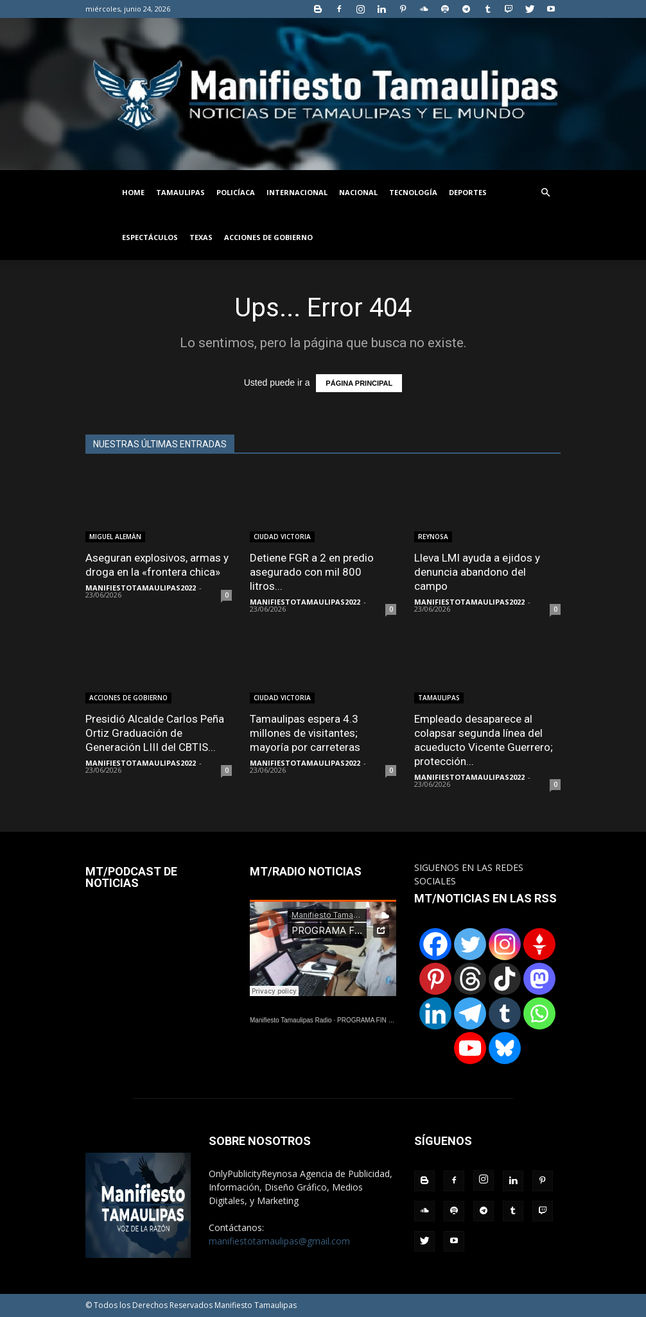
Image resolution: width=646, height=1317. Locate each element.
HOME (133, 192)
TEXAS (201, 237)
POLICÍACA (235, 192)
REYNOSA (433, 536)
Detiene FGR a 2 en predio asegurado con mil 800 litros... (312, 571)
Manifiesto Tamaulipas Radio (291, 1020)
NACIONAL (358, 192)
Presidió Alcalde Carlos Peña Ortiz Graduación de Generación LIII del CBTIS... (154, 732)
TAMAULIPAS (180, 192)
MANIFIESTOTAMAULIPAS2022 (140, 587)
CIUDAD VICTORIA (282, 536)
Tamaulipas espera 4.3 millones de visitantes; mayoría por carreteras (305, 732)
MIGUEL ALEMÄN (115, 536)
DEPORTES (468, 192)
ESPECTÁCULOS (150, 237)
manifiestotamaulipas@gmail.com (279, 1241)
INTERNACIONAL (296, 192)
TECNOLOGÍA (413, 192)
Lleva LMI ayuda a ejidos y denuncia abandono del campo (477, 571)
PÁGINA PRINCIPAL (359, 383)
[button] (545, 193)
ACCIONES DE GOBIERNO (268, 237)
